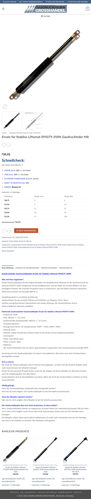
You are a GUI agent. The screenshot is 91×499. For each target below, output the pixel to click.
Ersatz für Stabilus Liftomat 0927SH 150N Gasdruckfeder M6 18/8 (75, 469)
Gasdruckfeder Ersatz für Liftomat (25, 133)
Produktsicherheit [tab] (49, 268)
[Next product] (4, 145)
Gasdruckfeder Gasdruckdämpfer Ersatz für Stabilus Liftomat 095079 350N (36, 245)
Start (4, 133)
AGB (21, 492)
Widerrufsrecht (65, 492)
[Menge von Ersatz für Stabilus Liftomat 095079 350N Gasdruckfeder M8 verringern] (3, 230)
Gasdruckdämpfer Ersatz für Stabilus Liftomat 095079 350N (38, 247)
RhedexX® (10, 251)
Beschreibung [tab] (8, 268)
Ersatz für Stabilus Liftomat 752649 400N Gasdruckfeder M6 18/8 (15, 469)
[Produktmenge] (7, 230)
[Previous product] (8, 145)
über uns (78, 492)
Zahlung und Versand (47, 492)
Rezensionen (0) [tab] (65, 268)
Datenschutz (30, 492)
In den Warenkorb (26, 231)
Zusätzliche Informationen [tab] (27, 268)
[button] (3, 9)
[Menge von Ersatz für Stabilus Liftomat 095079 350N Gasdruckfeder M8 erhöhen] (10, 230)
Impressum (13, 492)
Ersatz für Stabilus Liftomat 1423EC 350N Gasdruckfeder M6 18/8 (45, 469)
